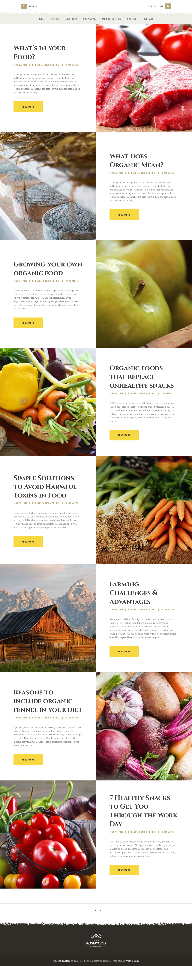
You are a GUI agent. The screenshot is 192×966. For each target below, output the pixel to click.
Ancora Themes (61, 960)
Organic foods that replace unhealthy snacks (143, 376)
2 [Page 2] (96, 910)
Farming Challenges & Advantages (135, 593)
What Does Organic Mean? (138, 161)
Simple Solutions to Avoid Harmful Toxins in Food (46, 486)
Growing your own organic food (40, 268)
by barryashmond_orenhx (46, 65)
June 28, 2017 (20, 65)
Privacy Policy (131, 960)
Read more (28, 106)
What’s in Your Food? (40, 53)
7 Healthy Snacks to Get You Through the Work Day (141, 811)
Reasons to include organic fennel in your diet (45, 701)
